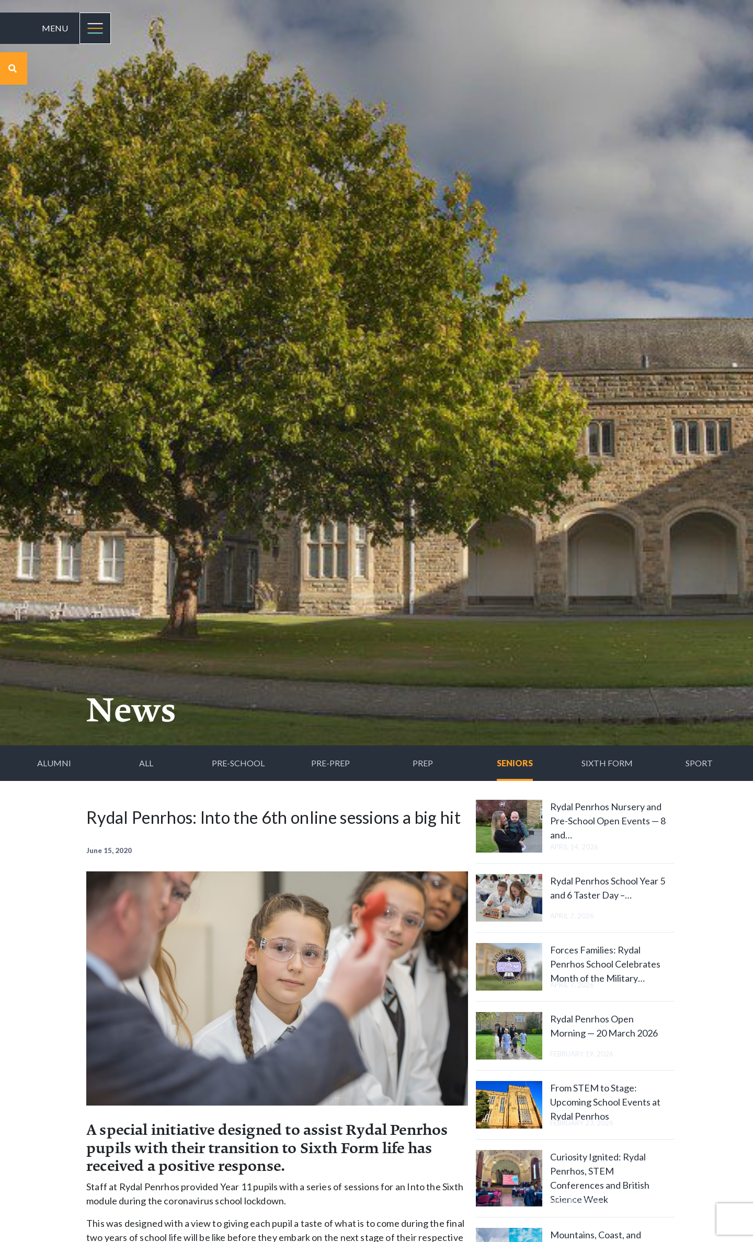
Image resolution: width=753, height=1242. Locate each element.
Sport (699, 763)
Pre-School (238, 763)
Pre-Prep (330, 763)
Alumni (54, 763)
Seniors (515, 763)
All (146, 763)
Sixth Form (607, 763)
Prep (423, 763)
